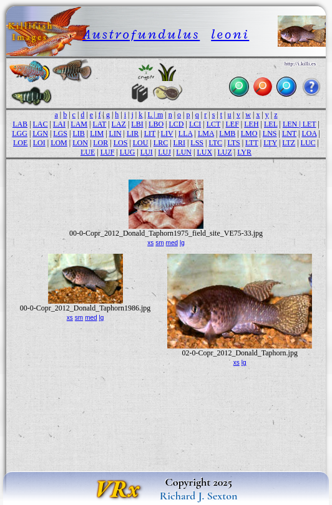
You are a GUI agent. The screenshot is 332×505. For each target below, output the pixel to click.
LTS (233, 142)
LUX (204, 152)
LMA (206, 133)
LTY (270, 142)
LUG (127, 152)
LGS (60, 133)
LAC (40, 124)
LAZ (119, 124)
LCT (213, 124)
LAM (79, 124)
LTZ (288, 142)
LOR (100, 142)
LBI (137, 124)
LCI (195, 124)
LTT (251, 142)
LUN (184, 152)
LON (80, 142)
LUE (88, 152)
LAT (99, 124)
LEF (232, 124)
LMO (249, 133)
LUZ (224, 152)
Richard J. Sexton (199, 496)
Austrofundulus (141, 34)
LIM (97, 133)
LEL (271, 124)
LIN (115, 133)
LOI (39, 142)
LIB (78, 133)
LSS (196, 142)
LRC (161, 142)
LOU (141, 142)
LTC (215, 142)
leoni (230, 34)
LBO (156, 124)
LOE (20, 142)
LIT (149, 133)
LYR (244, 152)
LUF (107, 152)
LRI (179, 142)
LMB (227, 133)
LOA (308, 133)
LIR (133, 133)
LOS (121, 142)
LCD (176, 124)
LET (309, 124)
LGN (40, 133)
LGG (19, 133)
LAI (59, 124)
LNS (270, 133)
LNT (289, 133)
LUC (308, 142)
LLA (185, 133)
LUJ (164, 152)
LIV (167, 133)
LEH (251, 124)
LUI (146, 152)
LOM (59, 142)
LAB (19, 124)
